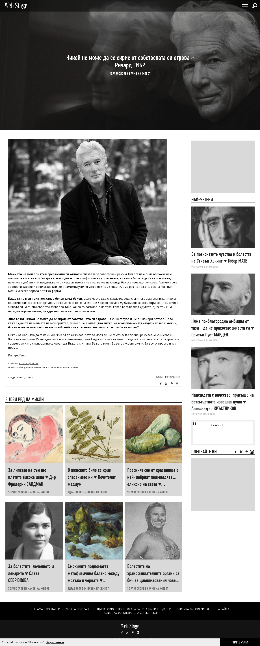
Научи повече (55, 642)
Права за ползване (76, 609)
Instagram (177, 384)
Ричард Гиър (17, 355)
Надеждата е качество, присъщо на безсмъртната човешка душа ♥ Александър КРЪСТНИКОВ (222, 401)
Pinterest (132, 632)
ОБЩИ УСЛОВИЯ (103, 609)
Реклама (37, 609)
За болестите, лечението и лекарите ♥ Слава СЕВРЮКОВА (31, 573)
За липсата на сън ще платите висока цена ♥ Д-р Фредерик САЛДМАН (32, 477)
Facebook (160, 384)
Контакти (53, 609)
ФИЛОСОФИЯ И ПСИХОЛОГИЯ (205, 266)
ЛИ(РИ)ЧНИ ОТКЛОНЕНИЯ (203, 414)
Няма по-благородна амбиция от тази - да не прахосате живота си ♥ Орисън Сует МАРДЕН (222, 328)
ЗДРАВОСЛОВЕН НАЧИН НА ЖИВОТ (130, 73)
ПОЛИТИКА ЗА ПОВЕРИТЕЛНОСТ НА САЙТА (202, 609)
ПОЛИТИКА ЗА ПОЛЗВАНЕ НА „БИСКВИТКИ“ (130, 612)
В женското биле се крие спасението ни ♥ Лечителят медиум (92, 477)
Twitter (166, 383)
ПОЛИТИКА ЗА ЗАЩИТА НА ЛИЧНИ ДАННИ (144, 609)
